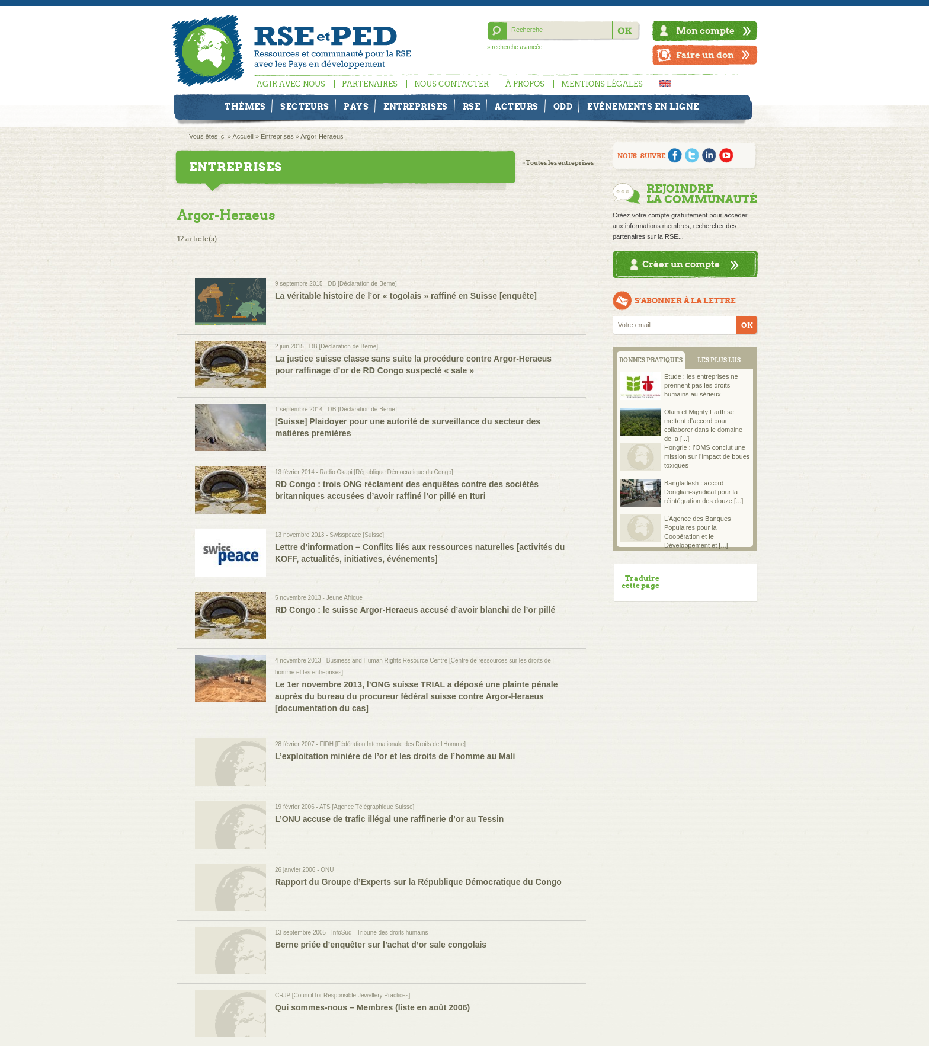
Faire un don (705, 54)
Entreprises (415, 106)
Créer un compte (681, 264)
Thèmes (245, 106)
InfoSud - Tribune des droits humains (379, 932)
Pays (356, 106)
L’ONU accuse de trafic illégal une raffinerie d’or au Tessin (389, 819)
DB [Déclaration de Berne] (362, 283)
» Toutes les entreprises (558, 163)
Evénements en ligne (643, 106)
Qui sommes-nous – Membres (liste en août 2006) (372, 1007)
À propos (524, 84)
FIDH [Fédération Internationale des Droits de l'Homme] (393, 744)
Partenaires (370, 84)
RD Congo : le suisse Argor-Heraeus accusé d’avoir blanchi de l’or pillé (415, 610)
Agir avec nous (291, 84)
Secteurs (304, 106)
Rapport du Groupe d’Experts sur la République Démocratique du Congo (418, 882)
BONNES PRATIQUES (651, 360)
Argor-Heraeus (321, 136)
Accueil (242, 136)
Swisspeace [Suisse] (356, 535)
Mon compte (705, 30)
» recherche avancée (514, 47)
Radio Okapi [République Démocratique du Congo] (386, 472)
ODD (563, 106)
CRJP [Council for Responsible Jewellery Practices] (342, 995)
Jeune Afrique (344, 597)
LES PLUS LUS (719, 360)
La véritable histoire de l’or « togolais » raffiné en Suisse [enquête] (406, 295)
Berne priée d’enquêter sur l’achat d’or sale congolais (380, 944)
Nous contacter (451, 84)
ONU (327, 869)
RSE (471, 106)
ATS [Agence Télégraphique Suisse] (366, 807)
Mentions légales (602, 84)
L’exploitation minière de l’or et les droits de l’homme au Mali (395, 756)
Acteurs (517, 106)
